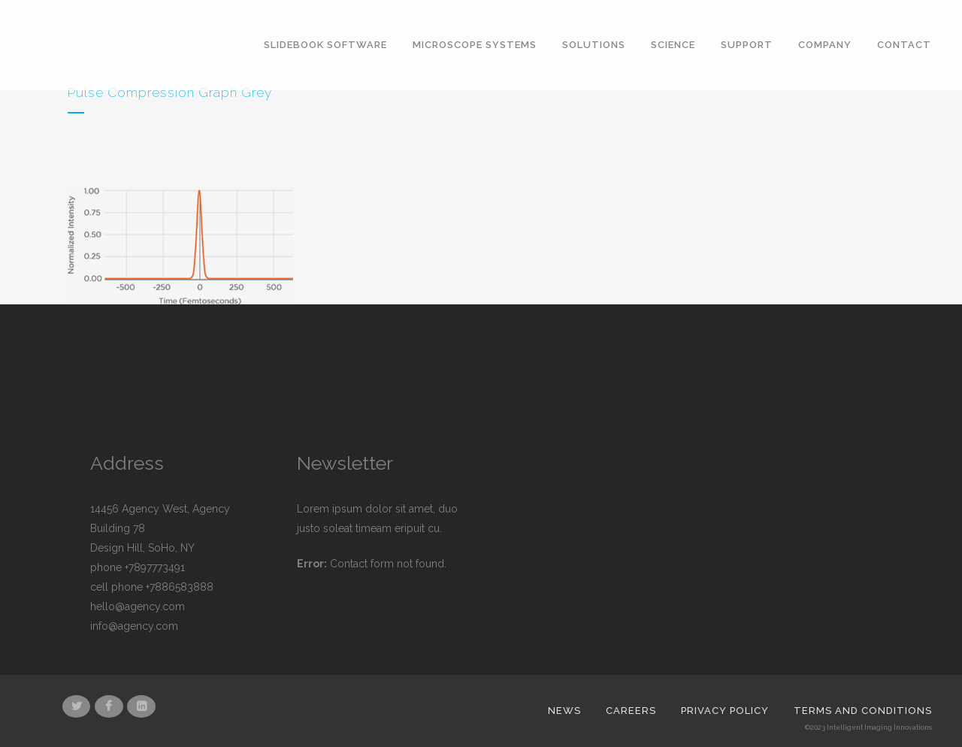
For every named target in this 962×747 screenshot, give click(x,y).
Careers (631, 710)
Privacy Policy (725, 710)
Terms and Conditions (863, 710)
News (564, 710)
